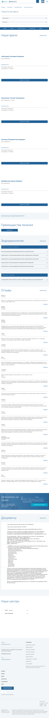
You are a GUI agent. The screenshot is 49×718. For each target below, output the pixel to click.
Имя (22, 497)
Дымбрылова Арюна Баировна (11, 181)
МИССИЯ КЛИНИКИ (30, 654)
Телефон (37, 497)
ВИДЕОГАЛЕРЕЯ (29, 647)
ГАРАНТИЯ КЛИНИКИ (30, 649)
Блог (2, 684)
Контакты (4, 679)
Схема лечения (21, 28)
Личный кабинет (7, 688)
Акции (5, 28)
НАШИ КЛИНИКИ (29, 656)
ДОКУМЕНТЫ (28, 661)
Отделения (9, 7)
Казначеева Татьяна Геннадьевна (12, 98)
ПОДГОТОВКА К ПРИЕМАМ (31, 659)
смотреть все (43, 518)
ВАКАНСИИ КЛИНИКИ (30, 645)
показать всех (43, 35)
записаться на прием (24, 80)
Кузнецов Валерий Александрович (13, 139)
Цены (40, 28)
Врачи (12, 28)
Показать (45, 304)
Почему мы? (32, 28)
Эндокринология (18, 7)
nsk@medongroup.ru (6, 653)
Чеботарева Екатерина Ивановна (12, 56)
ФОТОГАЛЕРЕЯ (29, 663)
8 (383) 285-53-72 (6, 644)
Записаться (9, 230)
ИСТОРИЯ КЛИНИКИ (30, 652)
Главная (3, 7)
